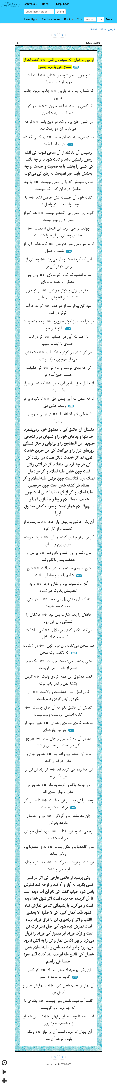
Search (60, 12)
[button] (30, 4)
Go (100, 19)
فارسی (111, 29)
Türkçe (102, 29)
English (93, 29)
